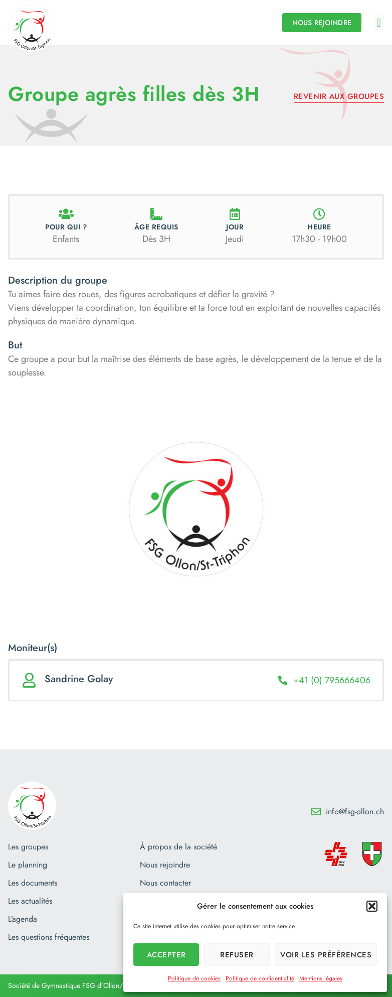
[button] (372, 906)
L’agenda (22, 919)
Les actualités (30, 901)
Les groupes (28, 847)
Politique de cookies (194, 978)
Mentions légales (320, 978)
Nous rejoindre (165, 865)
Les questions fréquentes (48, 937)
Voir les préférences (325, 954)
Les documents (32, 883)
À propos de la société (178, 847)
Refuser (237, 954)
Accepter (166, 954)
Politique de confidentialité (260, 978)
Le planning (27, 865)
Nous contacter (165, 883)
